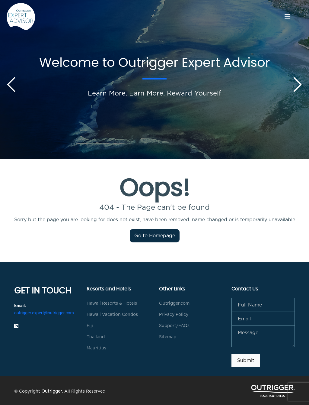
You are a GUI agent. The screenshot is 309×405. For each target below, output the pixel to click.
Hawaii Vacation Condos (112, 315)
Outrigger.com (174, 303)
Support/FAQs (174, 326)
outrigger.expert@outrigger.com (44, 312)
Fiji (90, 326)
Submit (245, 360)
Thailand (96, 337)
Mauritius (96, 348)
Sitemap (167, 337)
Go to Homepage (154, 235)
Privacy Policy (173, 315)
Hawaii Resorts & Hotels (112, 303)
